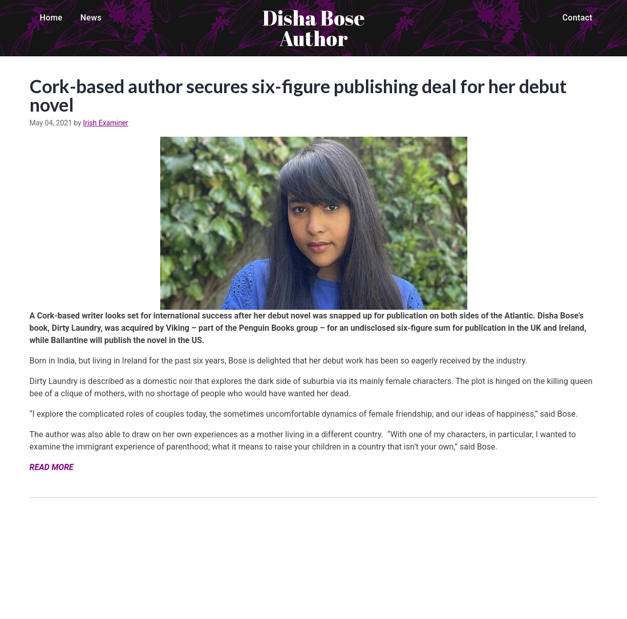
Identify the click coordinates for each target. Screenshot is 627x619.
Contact (578, 18)
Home (51, 18)
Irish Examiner (105, 123)
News (91, 18)
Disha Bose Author (314, 28)
